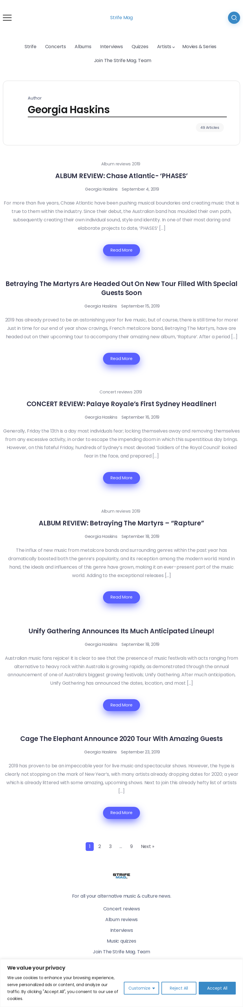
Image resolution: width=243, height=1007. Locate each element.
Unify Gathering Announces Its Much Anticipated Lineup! (121, 631)
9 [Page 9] (131, 846)
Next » (147, 846)
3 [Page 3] (110, 846)
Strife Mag (121, 17)
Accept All (217, 988)
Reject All (179, 988)
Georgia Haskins (101, 189)
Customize (139, 988)
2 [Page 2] (99, 846)
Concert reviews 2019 (121, 392)
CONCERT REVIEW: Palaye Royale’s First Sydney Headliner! (122, 403)
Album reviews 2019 (120, 164)
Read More (121, 250)
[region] (121, 983)
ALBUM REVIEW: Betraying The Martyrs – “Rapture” (121, 523)
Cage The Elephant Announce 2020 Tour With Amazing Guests (121, 738)
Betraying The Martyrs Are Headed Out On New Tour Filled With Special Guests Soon (121, 288)
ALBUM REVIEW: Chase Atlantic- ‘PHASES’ (121, 175)
